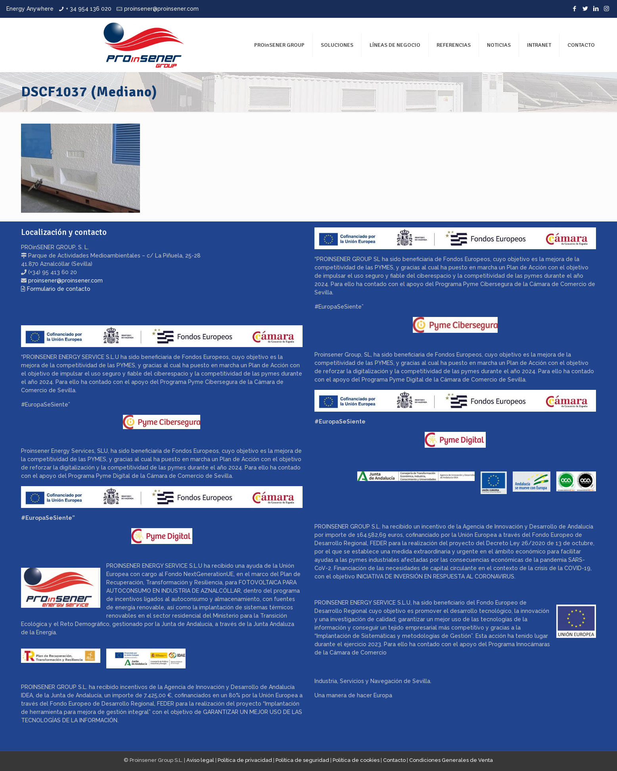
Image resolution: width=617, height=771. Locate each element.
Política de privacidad (245, 760)
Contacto (394, 760)
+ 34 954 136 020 (88, 9)
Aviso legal (200, 760)
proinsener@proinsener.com (161, 9)
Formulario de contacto (58, 289)
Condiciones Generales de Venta (451, 760)
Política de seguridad (302, 760)
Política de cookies (356, 760)
